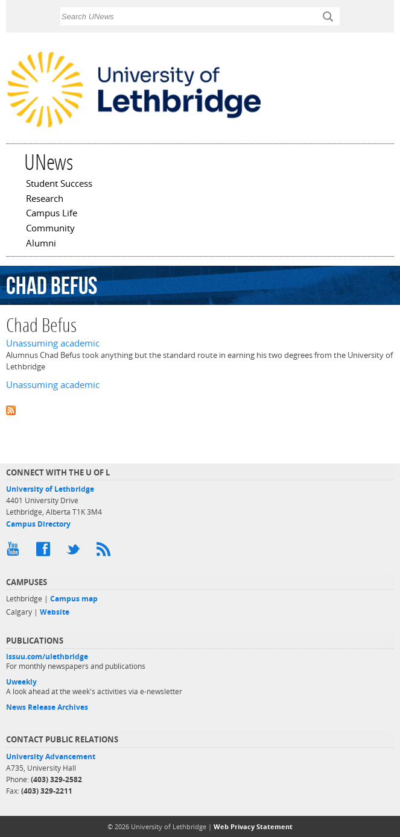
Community (50, 229)
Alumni (41, 244)
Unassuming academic (53, 343)
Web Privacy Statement (253, 826)
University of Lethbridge (50, 489)
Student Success (59, 184)
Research (44, 199)
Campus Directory (38, 523)
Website (54, 611)
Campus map (74, 598)
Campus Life (51, 213)
